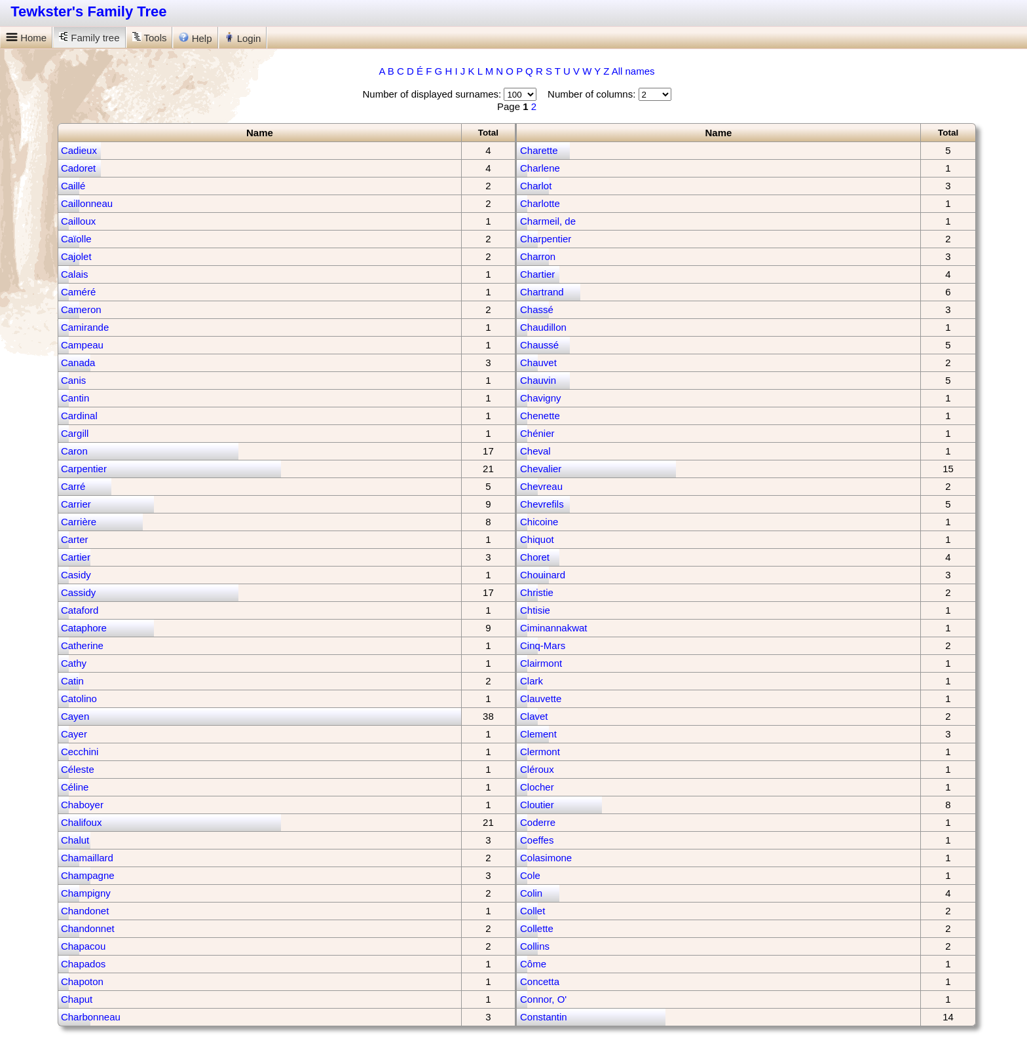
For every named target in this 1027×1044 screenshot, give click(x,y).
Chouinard (542, 574)
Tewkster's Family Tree (88, 11)
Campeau (82, 344)
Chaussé (539, 344)
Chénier (537, 433)
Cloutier (537, 804)
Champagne (88, 875)
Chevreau (541, 486)
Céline (75, 786)
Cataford (80, 610)
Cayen (75, 716)
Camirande (85, 327)
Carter (74, 539)
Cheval (535, 451)
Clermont (540, 751)
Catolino (79, 698)
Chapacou (83, 946)
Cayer (74, 733)
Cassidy (78, 592)
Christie (536, 592)
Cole (530, 875)
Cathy (73, 663)
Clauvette (540, 698)
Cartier (75, 557)
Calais (74, 274)
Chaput (76, 999)
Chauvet (538, 362)
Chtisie (535, 610)
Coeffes (536, 840)
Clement (538, 733)
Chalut (75, 840)
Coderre (537, 822)
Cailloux (78, 221)
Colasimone (546, 857)
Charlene (540, 168)
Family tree (89, 37)
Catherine (82, 645)
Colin (531, 893)
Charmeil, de (548, 221)
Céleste (77, 769)
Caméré (78, 291)
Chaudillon (543, 327)
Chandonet (85, 910)
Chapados (83, 963)
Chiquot (537, 539)
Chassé (536, 309)
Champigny (86, 893)
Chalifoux (81, 822)
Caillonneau (87, 203)
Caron (74, 451)
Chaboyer (82, 804)
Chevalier (540, 468)
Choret (535, 557)
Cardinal (79, 415)
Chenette (540, 415)
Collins (535, 946)
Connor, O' (543, 999)
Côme (533, 963)
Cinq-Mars (542, 645)
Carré (73, 486)
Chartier (537, 274)
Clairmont (541, 663)
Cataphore (84, 627)
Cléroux (537, 769)
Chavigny (540, 397)
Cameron (81, 309)
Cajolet (76, 256)
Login (243, 38)
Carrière (78, 521)
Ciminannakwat (554, 627)
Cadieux (79, 150)
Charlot (535, 185)
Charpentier (545, 238)
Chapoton (82, 981)
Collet (532, 910)
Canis (73, 380)
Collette (536, 928)
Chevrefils (542, 504)
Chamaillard (87, 857)
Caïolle (76, 238)
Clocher (537, 786)
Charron (537, 256)
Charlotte (540, 203)
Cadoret (78, 168)
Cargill (75, 433)
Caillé (73, 185)
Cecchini (80, 751)
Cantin (75, 397)
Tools (149, 37)
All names (633, 71)
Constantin (543, 1016)
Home (26, 37)
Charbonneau (91, 1016)
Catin (72, 680)
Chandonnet (88, 928)
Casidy (76, 574)
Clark (531, 680)
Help (195, 38)
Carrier (76, 504)
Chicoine (539, 521)
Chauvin (538, 380)
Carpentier (84, 468)
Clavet (534, 716)
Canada (78, 362)
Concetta (539, 981)
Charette (539, 150)
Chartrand (542, 291)
